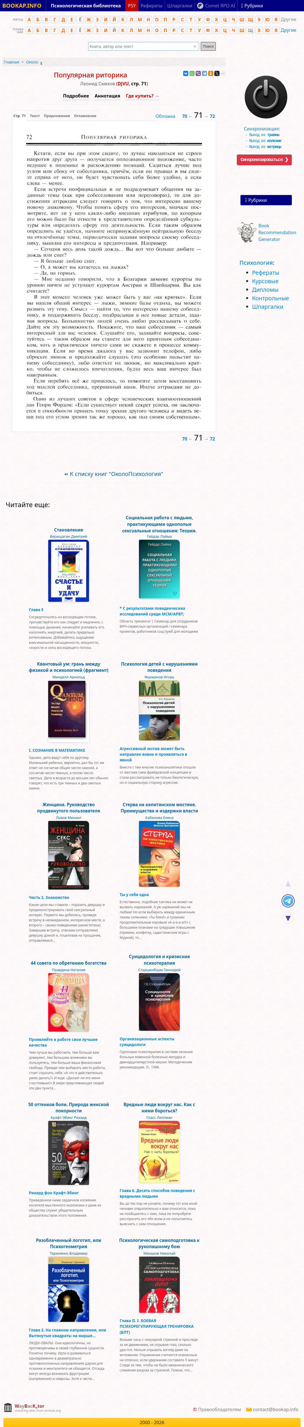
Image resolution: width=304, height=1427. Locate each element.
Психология (256, 262)
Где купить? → (142, 96)
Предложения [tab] (57, 115)
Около (32, 62)
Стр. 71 (19, 115)
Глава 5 (36, 609)
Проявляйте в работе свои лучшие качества (63, 1042)
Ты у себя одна (134, 894)
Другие (288, 30)
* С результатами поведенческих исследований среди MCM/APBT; (152, 611)
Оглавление (85, 115)
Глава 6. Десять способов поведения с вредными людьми (157, 1193)
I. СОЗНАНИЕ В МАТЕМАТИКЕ (57, 750)
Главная (11, 62)
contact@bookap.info (275, 1409)
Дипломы (265, 289)
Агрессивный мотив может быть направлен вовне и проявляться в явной (153, 754)
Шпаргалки (268, 306)
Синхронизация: (264, 129)
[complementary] (32, 1408)
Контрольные (270, 298)
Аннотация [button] (107, 96)
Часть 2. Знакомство (49, 897)
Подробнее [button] (76, 96)
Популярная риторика (90, 74)
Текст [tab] (35, 115)
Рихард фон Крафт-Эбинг (54, 1192)
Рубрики (257, 200)
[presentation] (19, 116)
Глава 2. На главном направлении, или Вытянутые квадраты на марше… (67, 1332)
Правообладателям (219, 1409)
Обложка (165, 116)
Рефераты (265, 272)
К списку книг (116, 474)
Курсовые (265, 281)
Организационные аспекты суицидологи (147, 1041)
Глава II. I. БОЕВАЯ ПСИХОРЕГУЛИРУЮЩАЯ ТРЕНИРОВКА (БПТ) (157, 1326)
